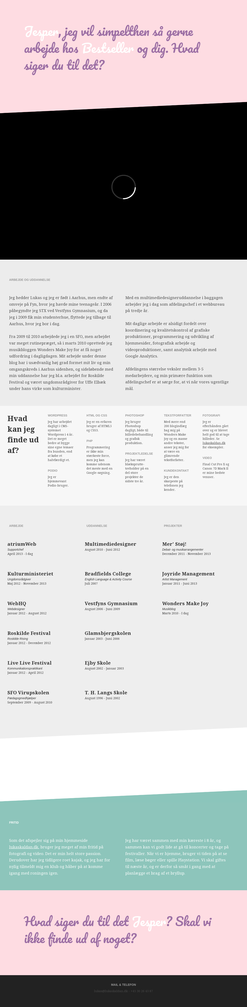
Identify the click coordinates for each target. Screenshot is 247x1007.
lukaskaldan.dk (214, 443)
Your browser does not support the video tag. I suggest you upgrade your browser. (123, 788)
